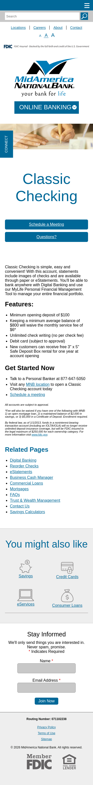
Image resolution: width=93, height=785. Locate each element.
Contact (76, 28)
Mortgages (19, 489)
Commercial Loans (26, 483)
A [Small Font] (40, 36)
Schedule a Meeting (46, 224)
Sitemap (46, 739)
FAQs (15, 495)
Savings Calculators (27, 512)
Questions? (46, 237)
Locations (18, 28)
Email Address (46, 680)
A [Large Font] (53, 35)
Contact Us (20, 506)
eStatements (21, 472)
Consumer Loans (67, 605)
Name (46, 661)
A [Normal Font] (46, 35)
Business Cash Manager (31, 477)
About (57, 28)
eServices (25, 604)
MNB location (38, 384)
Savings (26, 576)
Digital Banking (23, 460)
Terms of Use (46, 733)
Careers (39, 28)
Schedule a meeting (27, 394)
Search (84, 16)
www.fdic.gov (39, 434)
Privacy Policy (46, 727)
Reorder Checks (24, 466)
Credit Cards (67, 577)
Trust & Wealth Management (35, 500)
